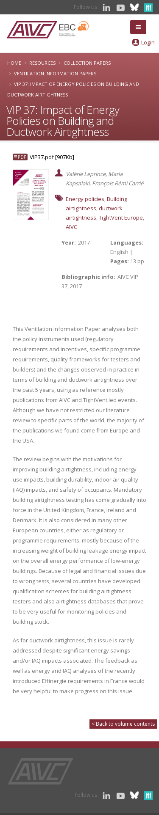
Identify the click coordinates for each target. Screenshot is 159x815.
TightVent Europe (121, 217)
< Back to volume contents (123, 723)
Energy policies (85, 199)
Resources (42, 63)
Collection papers (87, 63)
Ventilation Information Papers (55, 73)
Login (148, 42)
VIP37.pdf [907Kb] (52, 157)
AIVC (71, 227)
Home (14, 63)
